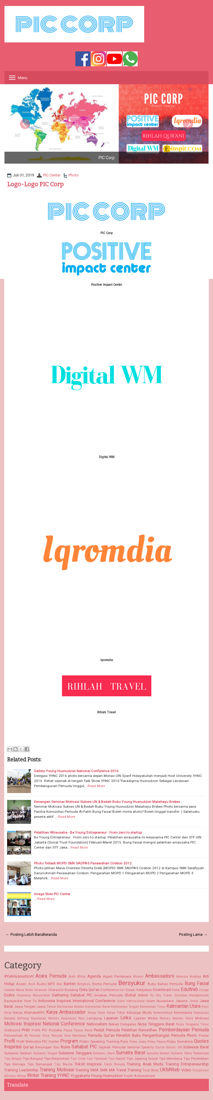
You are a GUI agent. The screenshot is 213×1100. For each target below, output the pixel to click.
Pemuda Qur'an (101, 1035)
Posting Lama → (193, 934)
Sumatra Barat (130, 1053)
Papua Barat (83, 1030)
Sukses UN (174, 1047)
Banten (70, 983)
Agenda (94, 976)
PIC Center (51, 175)
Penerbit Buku (128, 1035)
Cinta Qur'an (89, 989)
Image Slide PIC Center (52, 894)
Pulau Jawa (137, 1042)
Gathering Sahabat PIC (72, 995)
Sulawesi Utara (103, 1053)
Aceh (72, 976)
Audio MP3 (45, 984)
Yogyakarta (80, 1075)
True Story (150, 1070)
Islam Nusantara (160, 1001)
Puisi (124, 1041)
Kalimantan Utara (183, 1006)
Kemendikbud (162, 1013)
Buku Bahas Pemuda (165, 984)
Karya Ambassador (66, 1012)
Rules (65, 1047)
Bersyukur (131, 983)
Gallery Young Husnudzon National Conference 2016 (76, 771)
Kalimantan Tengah (125, 1007)
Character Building (63, 990)
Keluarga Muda (139, 1012)
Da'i (122, 990)
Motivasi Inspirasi (22, 1024)
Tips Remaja (14, 1064)
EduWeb (189, 989)
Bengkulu (84, 984)
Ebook (176, 990)
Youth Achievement (139, 1076)
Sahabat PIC (84, 1047)
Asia (31, 984)
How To (30, 1001)
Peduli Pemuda (107, 1030)
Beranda (50, 934)
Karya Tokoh (116, 1013)
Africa (81, 976)
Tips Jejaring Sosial (142, 1058)
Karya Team (96, 1013)
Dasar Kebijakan (139, 990)
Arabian (195, 976)
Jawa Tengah (25, 1006)
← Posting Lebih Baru (24, 934)
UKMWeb (170, 1070)
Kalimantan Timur (153, 1007)
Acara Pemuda (50, 976)
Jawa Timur (46, 1006)
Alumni (138, 976)
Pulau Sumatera (180, 1041)
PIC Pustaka (52, 1030)
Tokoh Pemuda (114, 1064)
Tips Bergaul (33, 1058)
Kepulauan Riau (73, 1018)
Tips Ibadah (116, 1059)
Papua (67, 1030)
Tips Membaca (170, 1058)
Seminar (133, 1047)
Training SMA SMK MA (95, 1070)
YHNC (63, 1075)
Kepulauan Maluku (45, 1018)
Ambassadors (159, 976)
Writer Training (41, 1075)
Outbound (12, 1030)
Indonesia (46, 1000)
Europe (204, 990)
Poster (204, 1035)
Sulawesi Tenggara (75, 1053)
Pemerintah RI (16, 1035)
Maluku (165, 1018)
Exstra (9, 995)
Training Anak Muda (145, 1064)
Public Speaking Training (99, 1041)
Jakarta (181, 1001)
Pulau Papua (156, 1042)
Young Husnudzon (107, 1075)
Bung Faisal (197, 983)
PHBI (26, 1030)
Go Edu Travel (161, 995)
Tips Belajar (13, 1059)
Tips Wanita (63, 1064)
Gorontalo (180, 995)
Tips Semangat (39, 1064)
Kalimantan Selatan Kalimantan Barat (83, 1007)
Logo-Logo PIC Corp (35, 184)
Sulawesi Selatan (18, 1053)
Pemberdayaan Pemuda (184, 1030)
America (182, 976)
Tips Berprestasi (56, 1058)
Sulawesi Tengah (45, 1053)
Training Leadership (21, 1070)
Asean (21, 984)
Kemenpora (183, 1012)
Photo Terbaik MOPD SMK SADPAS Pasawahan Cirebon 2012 (83, 863)
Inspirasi (64, 1000)
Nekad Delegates (122, 1024)
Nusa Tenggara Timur (192, 1024)
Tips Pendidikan (196, 1058)
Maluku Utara (182, 1018)
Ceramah (40, 990)
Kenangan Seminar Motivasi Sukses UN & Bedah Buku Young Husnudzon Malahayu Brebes (107, 802)
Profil (9, 1041)
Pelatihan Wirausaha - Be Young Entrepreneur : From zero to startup (88, 832)
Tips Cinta (77, 1059)
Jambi (193, 1001)
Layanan (111, 1018)
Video (186, 1070)
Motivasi (202, 1018)
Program (69, 1041)
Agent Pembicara (117, 976)
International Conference (94, 1000)
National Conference (64, 1024)
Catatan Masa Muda (18, 990)
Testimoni (201, 1053)
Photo (74, 175)
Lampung (94, 1018)
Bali (59, 984)
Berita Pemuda (104, 984)
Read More (96, 786)
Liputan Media (146, 1018)
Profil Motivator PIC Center (37, 1041)
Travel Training (128, 1070)
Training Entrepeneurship (187, 1064)
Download (162, 989)
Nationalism (97, 1024)
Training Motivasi (57, 1070)
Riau (56, 1047)
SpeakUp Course (153, 1047)
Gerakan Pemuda (108, 995)
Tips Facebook (96, 1059)
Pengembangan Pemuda (163, 1035)
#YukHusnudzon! (19, 976)
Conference (109, 990)
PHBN (36, 1030)
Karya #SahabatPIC (29, 1012)
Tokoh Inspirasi (88, 1064)
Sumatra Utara (181, 1053)
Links (125, 1018)
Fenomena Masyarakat (33, 995)
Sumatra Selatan (158, 1053)
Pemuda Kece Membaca (68, 1036)
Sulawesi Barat (196, 1047)
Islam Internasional (131, 1001)
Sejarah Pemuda (112, 1047)
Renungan (43, 1047)
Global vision (136, 995)
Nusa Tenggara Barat (156, 1024)
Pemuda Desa (39, 1036)
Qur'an (28, 1047)
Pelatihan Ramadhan (139, 1030)
